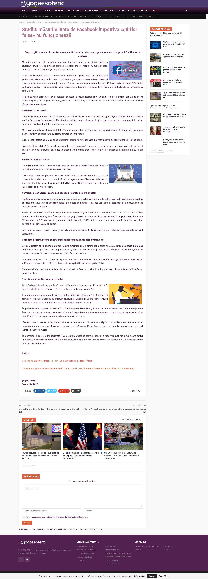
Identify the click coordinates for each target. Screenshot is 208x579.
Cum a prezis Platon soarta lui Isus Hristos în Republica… (174, 129)
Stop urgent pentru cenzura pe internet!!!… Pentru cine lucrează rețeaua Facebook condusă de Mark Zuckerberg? (78, 368)
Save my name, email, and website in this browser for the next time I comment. (56, 517)
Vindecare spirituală (84, 557)
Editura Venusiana (112, 564)
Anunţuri (59, 17)
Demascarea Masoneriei (42, 17)
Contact (116, 17)
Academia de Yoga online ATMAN (118, 557)
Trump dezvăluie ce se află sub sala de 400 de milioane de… (174, 95)
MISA (107, 17)
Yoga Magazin (110, 546)
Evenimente (84, 17)
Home (24, 11)
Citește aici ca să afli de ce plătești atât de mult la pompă (174, 69)
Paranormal (91, 11)
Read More (164, 576)
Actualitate (24, 17)
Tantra (46, 11)
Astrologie (74, 11)
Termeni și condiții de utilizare (146, 546)
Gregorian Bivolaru (112, 550)
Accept (152, 576)
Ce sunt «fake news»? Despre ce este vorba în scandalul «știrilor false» (57, 360)
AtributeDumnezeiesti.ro (86, 550)
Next (32, 466)
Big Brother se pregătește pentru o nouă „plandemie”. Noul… (174, 44)
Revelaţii (97, 17)
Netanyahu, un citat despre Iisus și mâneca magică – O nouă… (174, 142)
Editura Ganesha (111, 560)
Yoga (34, 11)
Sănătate (108, 11)
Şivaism (59, 11)
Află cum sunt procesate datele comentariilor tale (82, 529)
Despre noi (72, 17)
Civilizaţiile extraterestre (132, 11)
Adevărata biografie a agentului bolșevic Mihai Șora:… (172, 82)
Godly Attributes (87, 553)
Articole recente (156, 17)
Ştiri (24, 449)
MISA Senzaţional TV (85, 546)
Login (126, 17)
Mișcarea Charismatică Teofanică (118, 553)
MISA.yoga (81, 560)
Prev (25, 466)
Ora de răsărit (139, 17)
